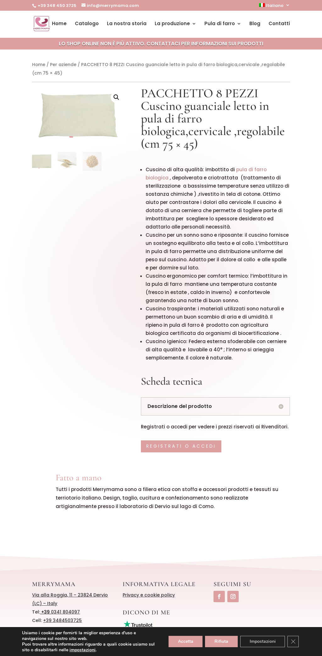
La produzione (172, 24)
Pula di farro (219, 24)
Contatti (279, 24)
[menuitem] (274, 7)
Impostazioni (262, 641)
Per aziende (63, 65)
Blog (254, 24)
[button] (116, 97)
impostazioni (82, 650)
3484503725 (67, 620)
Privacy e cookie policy (149, 595)
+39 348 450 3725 (56, 5)
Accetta (185, 641)
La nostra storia (127, 24)
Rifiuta (221, 641)
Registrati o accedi (181, 446)
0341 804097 (65, 612)
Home (59, 24)
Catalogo (87, 24)
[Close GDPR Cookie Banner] (293, 641)
